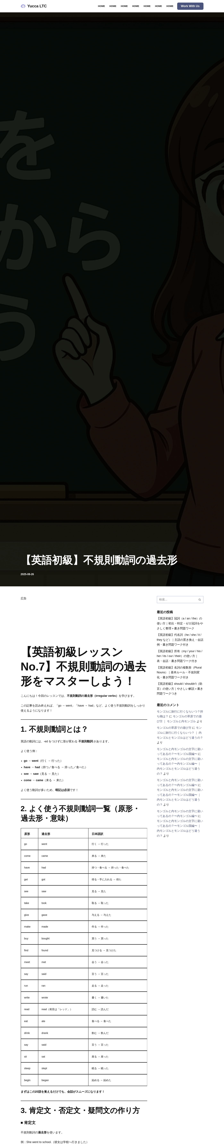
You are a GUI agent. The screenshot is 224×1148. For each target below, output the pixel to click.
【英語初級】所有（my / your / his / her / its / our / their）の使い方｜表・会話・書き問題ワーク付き (179, 656)
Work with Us (190, 6)
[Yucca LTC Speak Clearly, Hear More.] (34, 6)
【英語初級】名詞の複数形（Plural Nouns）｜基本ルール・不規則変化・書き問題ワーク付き (179, 672)
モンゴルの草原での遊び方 (174, 727)
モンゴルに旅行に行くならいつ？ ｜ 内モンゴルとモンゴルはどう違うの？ (180, 732)
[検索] (176, 599)
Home (101, 6)
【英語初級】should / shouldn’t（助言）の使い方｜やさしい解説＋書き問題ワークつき (180, 688)
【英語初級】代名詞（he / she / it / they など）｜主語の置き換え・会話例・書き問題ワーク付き (179, 639)
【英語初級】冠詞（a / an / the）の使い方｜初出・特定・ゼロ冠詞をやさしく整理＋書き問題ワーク (180, 623)
